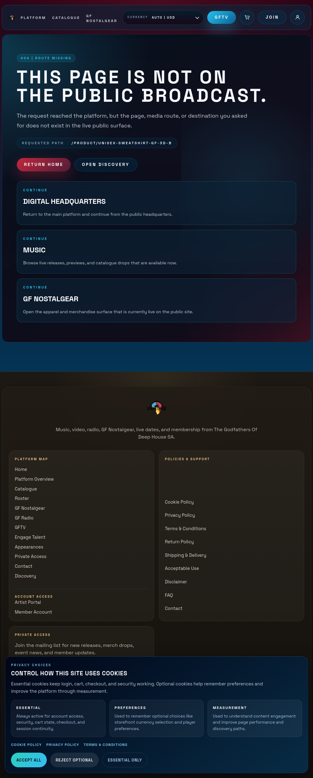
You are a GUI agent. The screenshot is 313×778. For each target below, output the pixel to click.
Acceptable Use (182, 568)
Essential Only (125, 760)
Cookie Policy (26, 744)
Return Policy (179, 542)
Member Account (33, 612)
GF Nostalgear (30, 508)
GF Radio (24, 518)
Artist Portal (28, 602)
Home (21, 469)
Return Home (44, 164)
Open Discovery (105, 164)
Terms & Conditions (105, 744)
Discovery (25, 576)
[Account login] (297, 17)
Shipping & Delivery (185, 555)
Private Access (30, 556)
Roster (22, 498)
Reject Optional (74, 760)
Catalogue (26, 489)
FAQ (169, 595)
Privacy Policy (62, 744)
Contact (23, 566)
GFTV (222, 17)
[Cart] (247, 17)
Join (272, 17)
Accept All (29, 760)
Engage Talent (30, 537)
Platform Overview (34, 479)
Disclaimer (176, 582)
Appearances (29, 547)
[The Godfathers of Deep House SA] (156, 408)
